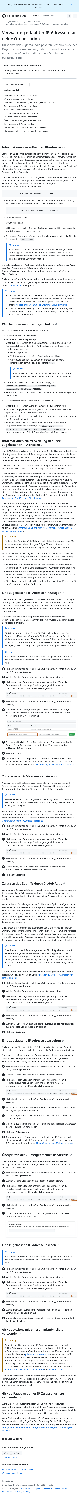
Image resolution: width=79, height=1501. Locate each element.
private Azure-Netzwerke (37, 1354)
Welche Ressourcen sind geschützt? (29, 324)
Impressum (25, 1489)
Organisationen (12, 21)
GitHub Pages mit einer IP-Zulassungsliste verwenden (33, 1395)
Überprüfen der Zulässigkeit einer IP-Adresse (37, 1155)
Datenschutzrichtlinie (9, 1457)
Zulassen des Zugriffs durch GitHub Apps (21, 498)
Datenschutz (47, 1489)
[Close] (72, 4)
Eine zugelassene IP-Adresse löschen (30, 1245)
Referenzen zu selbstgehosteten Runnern (24, 1369)
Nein (16, 1453)
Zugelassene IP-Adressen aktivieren (30, 776)
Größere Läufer (56, 1369)
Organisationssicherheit (32, 21)
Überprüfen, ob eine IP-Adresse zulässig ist (22, 820)
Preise (64, 1489)
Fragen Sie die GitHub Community (17, 1469)
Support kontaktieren (12, 1473)
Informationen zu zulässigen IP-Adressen (34, 147)
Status (57, 1489)
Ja (6, 1453)
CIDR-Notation (14, 285)
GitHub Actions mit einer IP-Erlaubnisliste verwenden (32, 1331)
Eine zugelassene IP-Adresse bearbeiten (33, 1040)
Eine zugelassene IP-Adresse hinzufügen (33, 593)
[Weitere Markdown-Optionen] (27, 85)
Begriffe (36, 1489)
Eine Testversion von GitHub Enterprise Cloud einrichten (40, 304)
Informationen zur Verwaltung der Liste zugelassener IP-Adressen (31, 443)
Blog (28, 1491)
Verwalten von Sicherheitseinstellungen (22, 24)
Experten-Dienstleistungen (13, 1491)
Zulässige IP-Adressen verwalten (55, 24)
